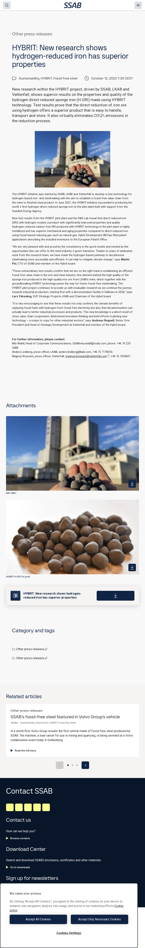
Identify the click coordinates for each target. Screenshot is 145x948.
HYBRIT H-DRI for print (18, 576)
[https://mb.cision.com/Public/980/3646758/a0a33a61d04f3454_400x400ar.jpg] (132, 484)
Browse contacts (18, 838)
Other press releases (32, 649)
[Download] (115, 596)
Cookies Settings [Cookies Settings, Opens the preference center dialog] (68, 933)
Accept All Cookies (38, 919)
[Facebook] (19, 807)
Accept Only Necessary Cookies (99, 919)
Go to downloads (18, 867)
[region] (69, 915)
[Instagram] (28, 807)
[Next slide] (85, 765)
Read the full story (23, 750)
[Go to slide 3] (77, 765)
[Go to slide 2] (72, 765)
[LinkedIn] (10, 807)
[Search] (7, 5)
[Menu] (138, 5)
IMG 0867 (11, 493)
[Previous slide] (59, 765)
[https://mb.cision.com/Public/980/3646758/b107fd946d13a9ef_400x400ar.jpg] (132, 567)
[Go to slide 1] (68, 765)
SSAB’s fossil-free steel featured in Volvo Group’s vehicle (65, 717)
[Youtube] (46, 807)
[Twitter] (37, 807)
